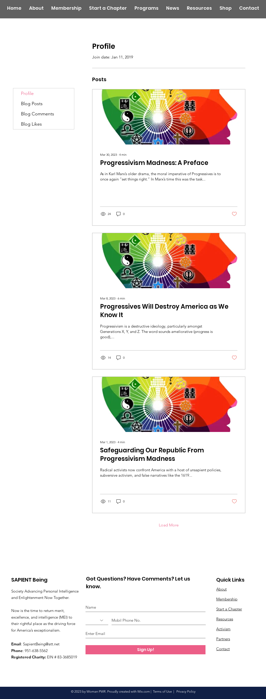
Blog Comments (37, 114)
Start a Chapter (229, 609)
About (221, 589)
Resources (224, 619)
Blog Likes (31, 124)
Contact (223, 648)
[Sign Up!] (145, 649)
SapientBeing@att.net (41, 644)
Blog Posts (32, 103)
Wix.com (143, 691)
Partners (223, 638)
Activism (223, 628)
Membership (226, 599)
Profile (27, 93)
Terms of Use (162, 691)
